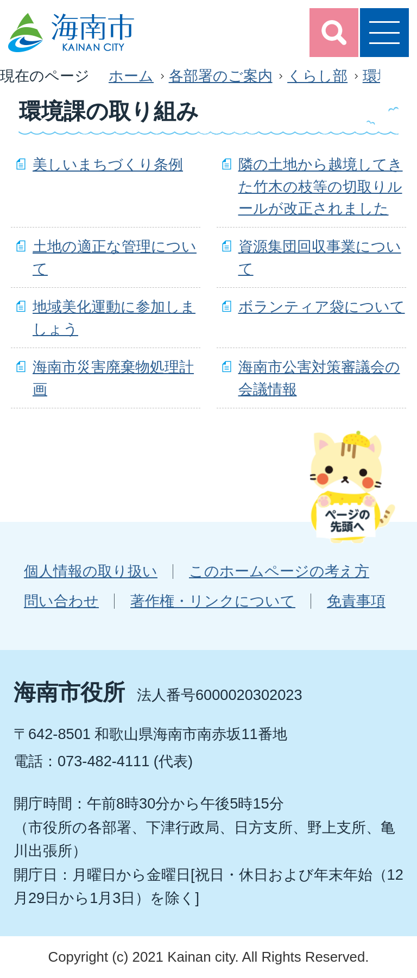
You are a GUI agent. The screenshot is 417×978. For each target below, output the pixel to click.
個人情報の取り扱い (90, 571)
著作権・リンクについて (212, 600)
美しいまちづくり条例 (108, 164)
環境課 (385, 75)
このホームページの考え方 (279, 571)
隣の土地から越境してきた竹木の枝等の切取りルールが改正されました (320, 186)
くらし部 (317, 75)
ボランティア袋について (321, 306)
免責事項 (356, 600)
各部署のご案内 (221, 75)
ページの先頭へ (352, 486)
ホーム (131, 75)
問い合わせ (61, 600)
